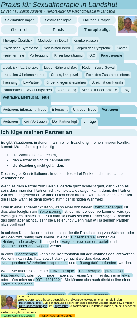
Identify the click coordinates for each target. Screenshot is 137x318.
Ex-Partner (31, 82)
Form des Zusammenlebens (107, 75)
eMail (126, 275)
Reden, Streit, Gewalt (98, 68)
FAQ (91, 55)
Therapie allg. (97, 29)
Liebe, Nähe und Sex (60, 68)
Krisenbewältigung (68, 55)
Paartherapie (111, 55)
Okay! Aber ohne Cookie (57, 315)
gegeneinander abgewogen (25, 246)
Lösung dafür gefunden (97, 263)
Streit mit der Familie (107, 82)
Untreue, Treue (84, 109)
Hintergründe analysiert (21, 241)
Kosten (122, 48)
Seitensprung (50, 211)
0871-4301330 (48, 279)
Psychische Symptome (20, 48)
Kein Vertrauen (35, 122)
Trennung (10, 82)
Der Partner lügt (64, 122)
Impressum (61, 306)
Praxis (58, 29)
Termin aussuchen (17, 284)
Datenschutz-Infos (30, 302)
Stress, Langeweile (65, 75)
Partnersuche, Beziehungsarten (27, 90)
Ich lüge (89, 122)
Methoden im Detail (53, 40)
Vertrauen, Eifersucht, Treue (26, 97)
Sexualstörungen (20, 20)
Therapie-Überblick (17, 40)
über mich (20, 29)
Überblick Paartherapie (20, 68)
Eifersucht (59, 109)
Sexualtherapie (58, 20)
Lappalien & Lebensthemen (24, 75)
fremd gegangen (108, 207)
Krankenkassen (86, 40)
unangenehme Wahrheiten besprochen (34, 263)
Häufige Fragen (97, 20)
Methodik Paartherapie (99, 90)
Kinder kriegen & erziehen (65, 82)
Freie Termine (13, 55)
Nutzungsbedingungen (33, 306)
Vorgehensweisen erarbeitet (85, 241)
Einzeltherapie (83, 237)
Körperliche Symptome (93, 48)
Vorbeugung (39, 55)
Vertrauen (110, 109)
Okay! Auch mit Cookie (18, 315)
